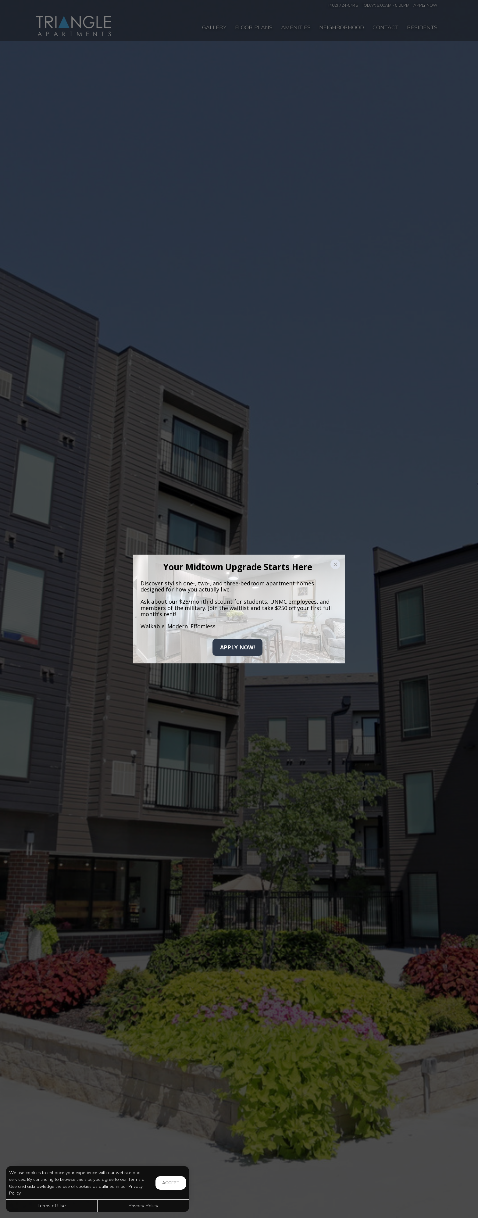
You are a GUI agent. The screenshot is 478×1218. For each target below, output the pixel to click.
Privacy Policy (143, 1205)
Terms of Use (51, 1205)
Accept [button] (170, 1182)
